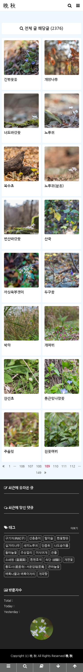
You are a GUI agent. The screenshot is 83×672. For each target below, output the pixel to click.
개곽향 (43, 573)
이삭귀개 (41, 552)
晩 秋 (9, 5)
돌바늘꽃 (11, 552)
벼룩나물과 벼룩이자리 (20, 573)
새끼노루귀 (30, 545)
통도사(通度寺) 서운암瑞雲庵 (24, 566)
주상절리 (26, 552)
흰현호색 (36, 559)
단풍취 (46, 545)
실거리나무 (12, 545)
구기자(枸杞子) (15, 538)
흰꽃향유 (62, 538)
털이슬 (48, 538)
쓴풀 (54, 552)
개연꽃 (68, 559)
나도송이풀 (61, 545)
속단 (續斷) (52, 559)
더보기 (74, 528)
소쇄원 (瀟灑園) (15, 559)
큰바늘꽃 (54, 566)
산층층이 (35, 538)
